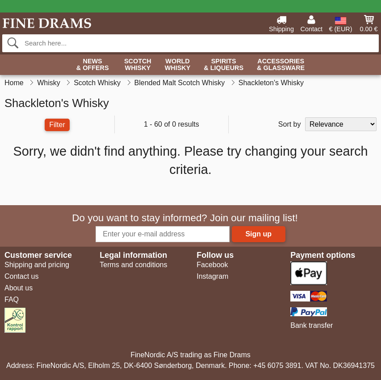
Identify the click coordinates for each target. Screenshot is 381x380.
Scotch (137, 65)
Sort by (289, 124)
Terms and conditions (133, 264)
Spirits (223, 65)
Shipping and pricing (36, 264)
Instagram (212, 276)
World (178, 65)
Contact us (21, 276)
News (92, 65)
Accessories (281, 65)
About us (18, 288)
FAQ (11, 299)
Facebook (212, 264)
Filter (57, 124)
